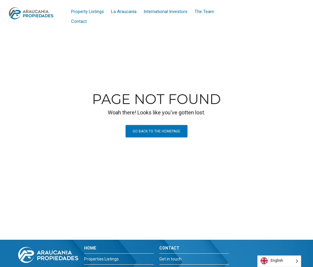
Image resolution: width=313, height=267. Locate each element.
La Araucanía (124, 11)
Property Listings (87, 11)
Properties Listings (101, 259)
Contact (79, 21)
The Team (204, 11)
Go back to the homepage (156, 131)
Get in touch (170, 259)
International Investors (165, 11)
